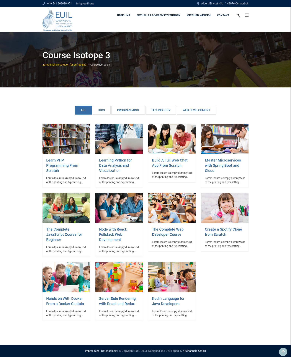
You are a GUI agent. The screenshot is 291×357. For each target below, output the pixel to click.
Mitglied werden (199, 15)
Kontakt (223, 15)
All (83, 110)
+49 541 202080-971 (59, 3)
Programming (128, 110)
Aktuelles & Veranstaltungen (158, 15)
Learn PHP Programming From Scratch (62, 165)
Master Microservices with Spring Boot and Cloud (223, 165)
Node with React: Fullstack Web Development (113, 234)
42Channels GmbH (194, 351)
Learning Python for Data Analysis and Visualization (115, 165)
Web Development (196, 110)
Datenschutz (109, 351)
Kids (101, 110)
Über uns (123, 15)
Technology (160, 110)
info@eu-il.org (85, 3)
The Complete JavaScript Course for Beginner (64, 234)
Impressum (92, 351)
